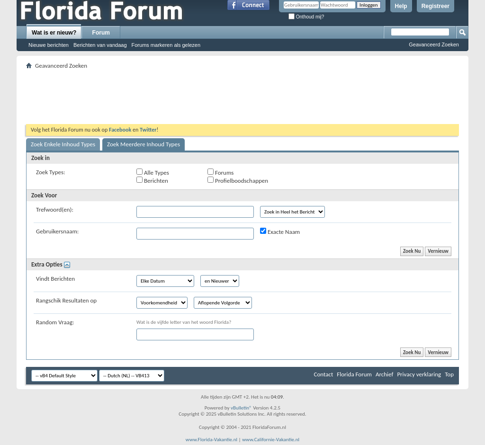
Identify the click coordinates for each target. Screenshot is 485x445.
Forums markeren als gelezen (166, 45)
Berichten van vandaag (100, 45)
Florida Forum (354, 374)
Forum (101, 32)
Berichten (152, 180)
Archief (385, 374)
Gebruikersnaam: (57, 231)
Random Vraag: (55, 322)
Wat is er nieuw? (54, 32)
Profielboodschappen (237, 180)
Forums (220, 172)
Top (449, 374)
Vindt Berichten (55, 278)
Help (401, 6)
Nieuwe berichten (48, 45)
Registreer (435, 6)
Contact (323, 374)
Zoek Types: (50, 172)
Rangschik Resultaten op (66, 300)
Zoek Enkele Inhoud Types (63, 144)
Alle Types (152, 172)
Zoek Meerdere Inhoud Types (143, 144)
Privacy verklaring (419, 374)
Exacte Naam (280, 231)
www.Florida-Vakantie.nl (211, 439)
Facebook (120, 129)
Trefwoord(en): (54, 209)
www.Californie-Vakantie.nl (270, 439)
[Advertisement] (242, 92)
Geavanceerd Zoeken (434, 44)
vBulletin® (241, 408)
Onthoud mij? (306, 16)
